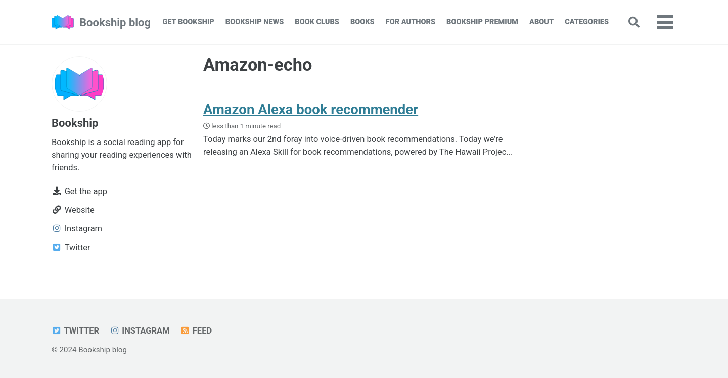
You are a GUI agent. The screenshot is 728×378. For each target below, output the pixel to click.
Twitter (75, 331)
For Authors (410, 22)
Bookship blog (115, 22)
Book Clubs (317, 22)
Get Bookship (188, 22)
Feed (196, 331)
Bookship (75, 123)
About (541, 22)
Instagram (140, 331)
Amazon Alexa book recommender (310, 109)
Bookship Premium (482, 22)
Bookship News (254, 22)
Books (362, 22)
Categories (587, 22)
